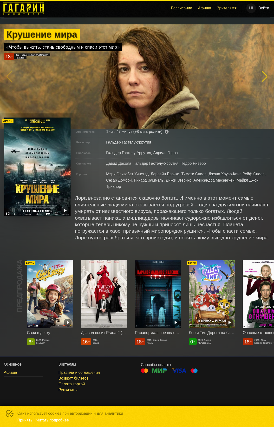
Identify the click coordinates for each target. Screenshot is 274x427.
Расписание (181, 8)
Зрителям (225, 8)
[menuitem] (181, 8)
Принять (25, 420)
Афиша (204, 8)
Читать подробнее (52, 420)
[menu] (145, 8)
